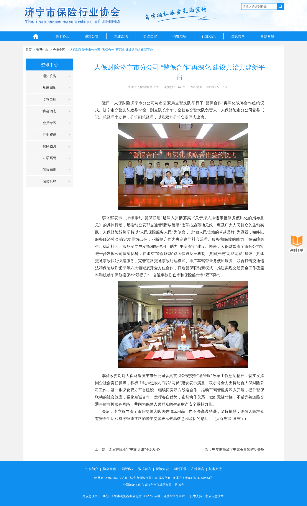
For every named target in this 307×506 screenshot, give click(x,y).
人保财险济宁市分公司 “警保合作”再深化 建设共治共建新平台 (111, 49)
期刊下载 (180, 469)
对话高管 (49, 158)
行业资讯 (49, 134)
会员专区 (59, 49)
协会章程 (109, 469)
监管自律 (150, 36)
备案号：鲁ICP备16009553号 (193, 478)
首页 (29, 49)
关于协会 (62, 36)
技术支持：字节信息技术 (206, 496)
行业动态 (209, 36)
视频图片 (49, 146)
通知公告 (92, 36)
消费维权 (179, 36)
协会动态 (49, 111)
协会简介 (91, 469)
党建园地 (121, 36)
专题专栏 (267, 36)
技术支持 (215, 469)
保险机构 (49, 181)
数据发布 (144, 469)
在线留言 (197, 469)
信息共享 (238, 36)
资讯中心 (42, 49)
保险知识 (49, 169)
